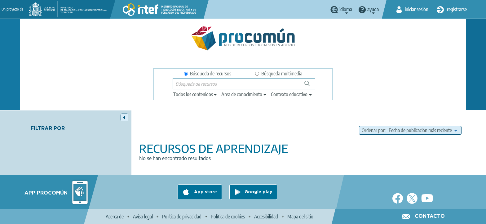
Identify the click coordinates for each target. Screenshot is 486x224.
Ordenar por (373, 130)
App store (205, 192)
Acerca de (115, 216)
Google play (258, 192)
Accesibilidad (266, 216)
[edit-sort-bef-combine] (423, 130)
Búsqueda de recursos (207, 73)
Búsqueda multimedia (278, 73)
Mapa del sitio (300, 216)
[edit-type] (195, 94)
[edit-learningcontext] (292, 94)
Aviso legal (143, 216)
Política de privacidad (181, 216)
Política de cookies (228, 216)
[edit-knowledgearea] (244, 94)
